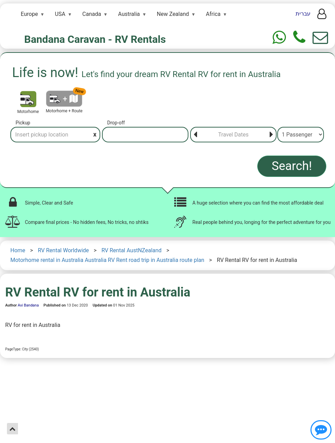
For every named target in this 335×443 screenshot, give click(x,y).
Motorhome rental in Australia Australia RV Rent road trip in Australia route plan (107, 260)
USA (60, 14)
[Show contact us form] (320, 37)
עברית (303, 13)
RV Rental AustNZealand (131, 250)
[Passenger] (300, 134)
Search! (292, 166)
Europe (29, 14)
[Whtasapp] (279, 37)
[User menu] (321, 16)
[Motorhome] (28, 99)
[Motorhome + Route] (64, 99)
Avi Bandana (28, 305)
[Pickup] (55, 134)
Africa (213, 14)
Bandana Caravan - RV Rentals (95, 39)
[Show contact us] (321, 430)
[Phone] (299, 37)
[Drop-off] (145, 134)
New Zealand (173, 14)
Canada (91, 14)
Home (17, 250)
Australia (129, 14)
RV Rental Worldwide (63, 250)
